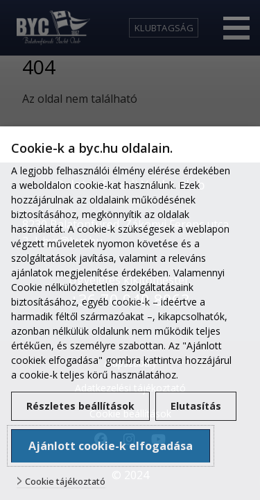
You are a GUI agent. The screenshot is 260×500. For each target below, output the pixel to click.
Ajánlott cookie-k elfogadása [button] (110, 445)
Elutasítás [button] (196, 405)
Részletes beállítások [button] (80, 405)
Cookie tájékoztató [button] (65, 482)
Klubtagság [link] (164, 28)
